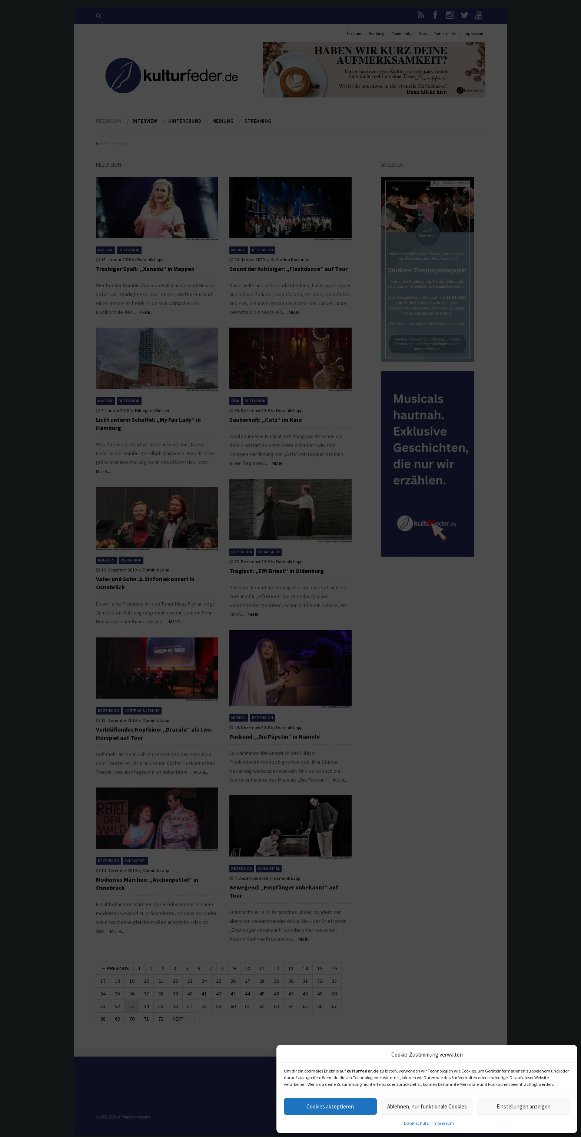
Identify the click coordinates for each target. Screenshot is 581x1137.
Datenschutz (416, 1123)
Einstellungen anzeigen (524, 1106)
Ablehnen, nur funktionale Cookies (427, 1106)
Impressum (443, 1123)
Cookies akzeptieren (330, 1106)
